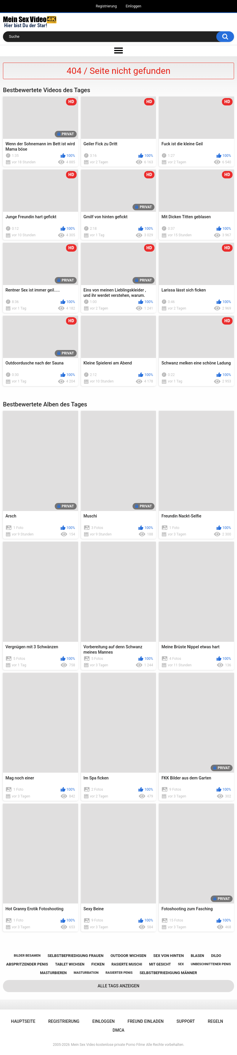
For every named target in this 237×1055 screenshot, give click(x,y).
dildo (216, 956)
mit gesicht (160, 964)
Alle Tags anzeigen (118, 986)
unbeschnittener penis (211, 964)
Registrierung (106, 6)
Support (186, 1021)
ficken (97, 964)
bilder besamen (27, 956)
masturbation (86, 973)
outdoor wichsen (128, 955)
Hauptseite (23, 1021)
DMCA (119, 1030)
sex (181, 964)
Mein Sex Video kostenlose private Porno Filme (108, 1045)
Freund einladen (146, 1021)
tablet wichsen (69, 964)
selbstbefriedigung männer (168, 973)
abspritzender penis (27, 964)
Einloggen (133, 6)
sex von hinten (168, 955)
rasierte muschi (127, 964)
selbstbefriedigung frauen (76, 955)
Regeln (215, 1021)
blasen (197, 956)
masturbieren (53, 973)
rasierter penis (119, 973)
